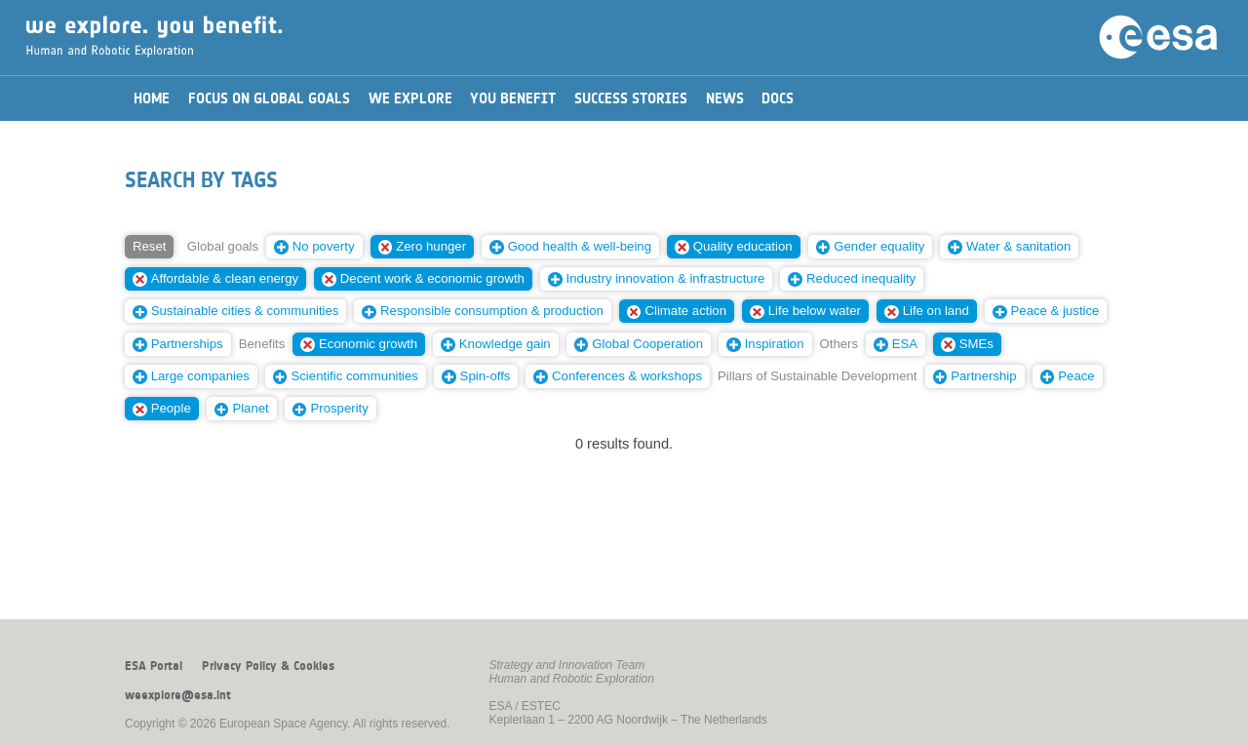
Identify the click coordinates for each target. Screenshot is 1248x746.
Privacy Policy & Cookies (268, 666)
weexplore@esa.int (178, 695)
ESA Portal (153, 666)
